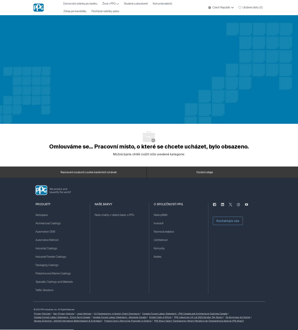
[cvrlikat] (230, 207)
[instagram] (238, 207)
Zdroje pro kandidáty (74, 11)
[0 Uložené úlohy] (251, 7)
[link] (60, 217)
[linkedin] (222, 207)
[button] (221, 7)
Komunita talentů (162, 3)
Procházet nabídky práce (105, 11)
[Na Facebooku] (214, 207)
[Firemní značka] (38, 7)
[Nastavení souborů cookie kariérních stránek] (88, 173)
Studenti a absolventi (136, 3)
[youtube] (246, 207)
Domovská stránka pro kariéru (80, 3)
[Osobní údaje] (205, 173)
